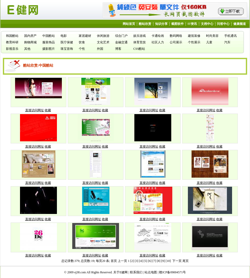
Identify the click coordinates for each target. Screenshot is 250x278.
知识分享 (161, 24)
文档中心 (207, 24)
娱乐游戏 (139, 36)
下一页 (177, 261)
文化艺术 (103, 42)
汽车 (227, 42)
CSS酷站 (139, 49)
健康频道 (239, 24)
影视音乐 (12, 49)
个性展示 (194, 42)
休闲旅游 (103, 36)
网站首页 (129, 24)
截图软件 (177, 24)
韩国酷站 (12, 36)
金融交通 (121, 42)
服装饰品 (48, 42)
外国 (100, 49)
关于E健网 (120, 272)
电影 (64, 36)
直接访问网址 (34, 110)
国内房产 (30, 36)
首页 (114, 261)
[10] (168, 261)
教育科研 (12, 42)
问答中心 (223, 24)
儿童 (209, 42)
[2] (132, 261)
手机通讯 (230, 36)
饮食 (82, 42)
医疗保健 (67, 42)
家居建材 (85, 36)
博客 (118, 49)
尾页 (185, 261)
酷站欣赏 (145, 24)
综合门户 (121, 36)
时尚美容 (212, 36)
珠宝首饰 (67, 49)
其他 (27, 49)
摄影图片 (48, 49)
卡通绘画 (158, 36)
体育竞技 (139, 42)
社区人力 (158, 42)
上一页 (122, 261)
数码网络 (176, 36)
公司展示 (176, 42)
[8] (158, 261)
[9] (163, 261)
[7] (154, 261)
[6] (150, 261)
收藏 (48, 110)
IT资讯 (192, 24)
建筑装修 (194, 36)
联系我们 (136, 272)
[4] (141, 261)
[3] (136, 261)
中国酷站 (48, 36)
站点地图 (150, 272)
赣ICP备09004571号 (172, 272)
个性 (82, 49)
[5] (145, 261)
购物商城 (30, 42)
